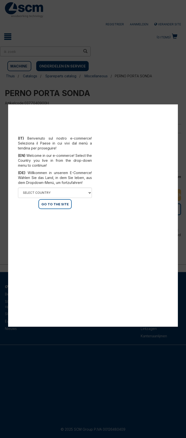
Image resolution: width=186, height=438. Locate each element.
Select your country (55, 132)
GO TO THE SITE (55, 204)
